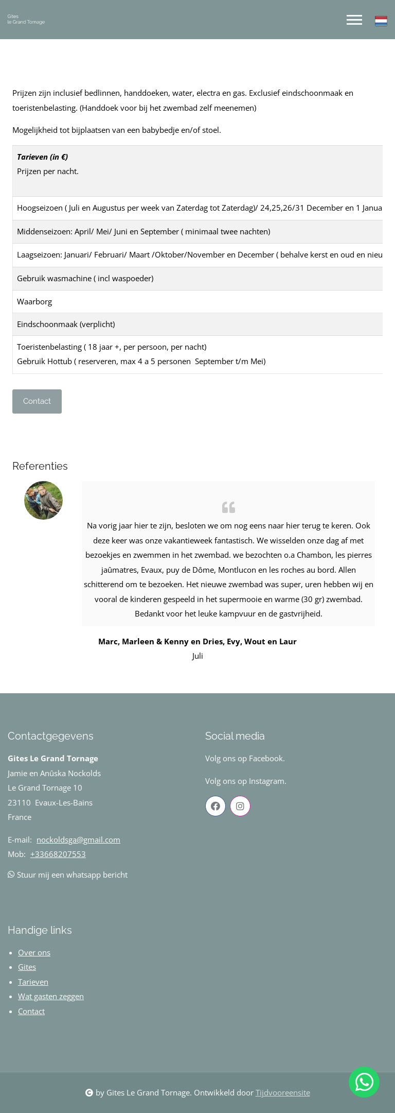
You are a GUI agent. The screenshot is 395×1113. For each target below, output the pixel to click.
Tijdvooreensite (283, 1092)
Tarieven (33, 982)
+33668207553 (58, 854)
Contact (37, 401)
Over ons (34, 952)
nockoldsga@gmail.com (78, 839)
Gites (27, 967)
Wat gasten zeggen (51, 996)
